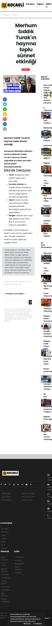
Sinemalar (5, 587)
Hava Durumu (4, 558)
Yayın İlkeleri (6, 497)
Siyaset (4, 548)
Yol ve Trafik (3, 564)
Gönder (31, 302)
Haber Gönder (27, 500)
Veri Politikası (6, 500)
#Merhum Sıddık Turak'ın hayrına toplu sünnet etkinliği (17, 282)
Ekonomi (4, 532)
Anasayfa (6, 15)
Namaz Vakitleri (4, 569)
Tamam (37, 624)
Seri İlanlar (5, 590)
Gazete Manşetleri (5, 600)
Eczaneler (5, 574)
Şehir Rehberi (4, 594)
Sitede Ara (19, 557)
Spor (3, 545)
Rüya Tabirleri (18, 568)
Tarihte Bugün (4, 582)
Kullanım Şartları (27, 493)
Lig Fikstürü (5, 578)
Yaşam (4, 538)
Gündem (30, 4)
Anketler (18, 560)
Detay (27, 624)
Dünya (14, 15)
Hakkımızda (5, 493)
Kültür (3, 542)
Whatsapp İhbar (27, 497)
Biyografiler (19, 563)
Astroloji (18, 572)
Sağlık (3, 535)
